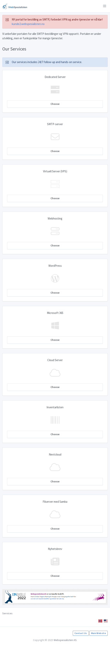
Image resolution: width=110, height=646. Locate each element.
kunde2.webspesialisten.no (28, 24)
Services (7, 613)
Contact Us (80, 633)
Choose (55, 104)
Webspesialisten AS (65, 640)
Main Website (98, 633)
